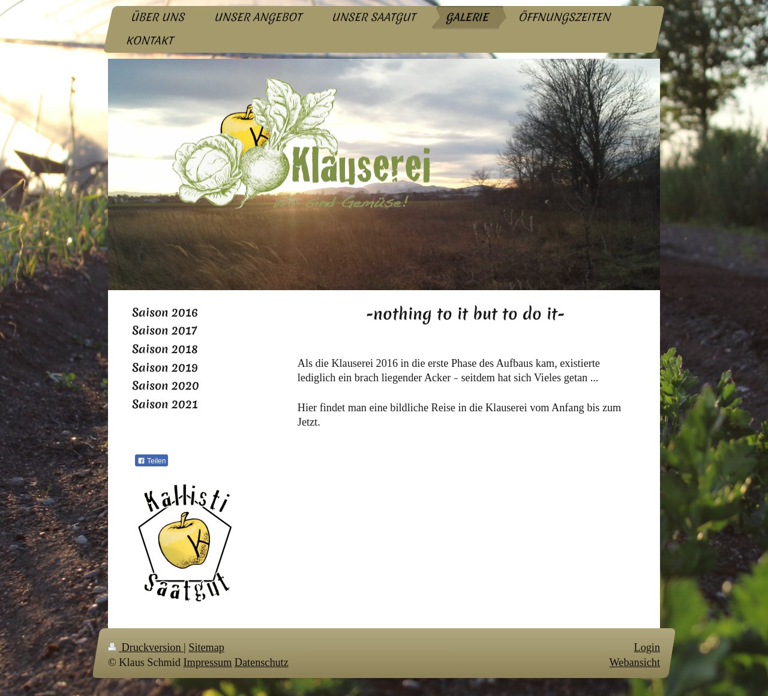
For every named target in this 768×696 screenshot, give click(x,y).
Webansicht (635, 663)
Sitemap (206, 647)
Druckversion (146, 647)
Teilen (151, 461)
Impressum (207, 663)
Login (647, 647)
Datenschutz (262, 663)
